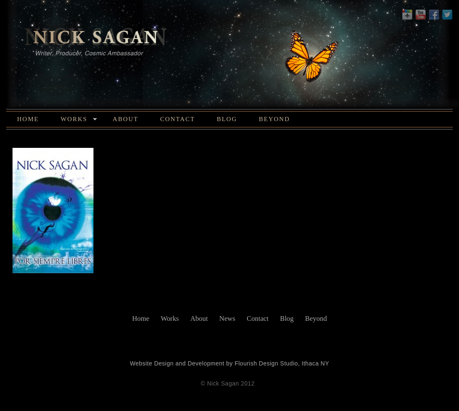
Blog (227, 119)
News (227, 318)
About (126, 119)
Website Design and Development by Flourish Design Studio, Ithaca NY (229, 363)
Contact (177, 119)
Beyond (274, 119)
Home (28, 119)
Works (79, 120)
